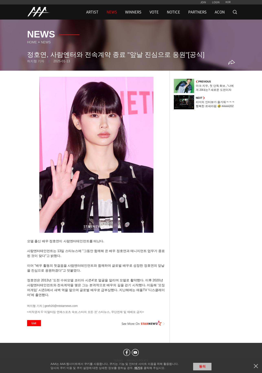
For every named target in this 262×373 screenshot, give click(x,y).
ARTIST (92, 12)
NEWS (112, 12)
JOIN (203, 2)
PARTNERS (197, 12)
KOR (228, 2)
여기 (137, 368)
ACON (220, 12)
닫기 (256, 366)
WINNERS (133, 12)
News (46, 42)
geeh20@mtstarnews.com (61, 305)
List (34, 323)
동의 (202, 366)
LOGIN (216, 2)
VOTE (154, 12)
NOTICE (173, 12)
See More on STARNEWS (143, 323)
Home (32, 42)
